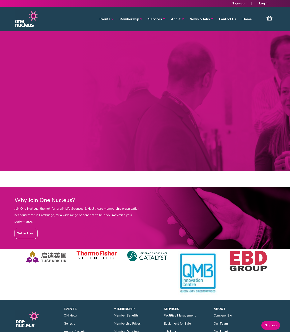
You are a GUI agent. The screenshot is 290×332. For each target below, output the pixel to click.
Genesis (69, 323)
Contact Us (227, 19)
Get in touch (26, 233)
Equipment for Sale (177, 323)
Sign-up (238, 3)
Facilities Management (180, 315)
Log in (263, 3)
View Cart (269, 18)
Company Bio (223, 315)
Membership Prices (127, 323)
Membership (129, 19)
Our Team (221, 323)
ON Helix (70, 315)
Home (247, 19)
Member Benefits (126, 315)
